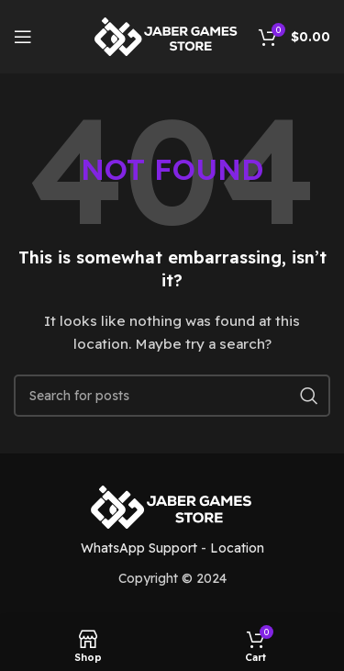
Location (237, 548)
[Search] (172, 396)
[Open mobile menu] (23, 36)
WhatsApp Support (139, 548)
